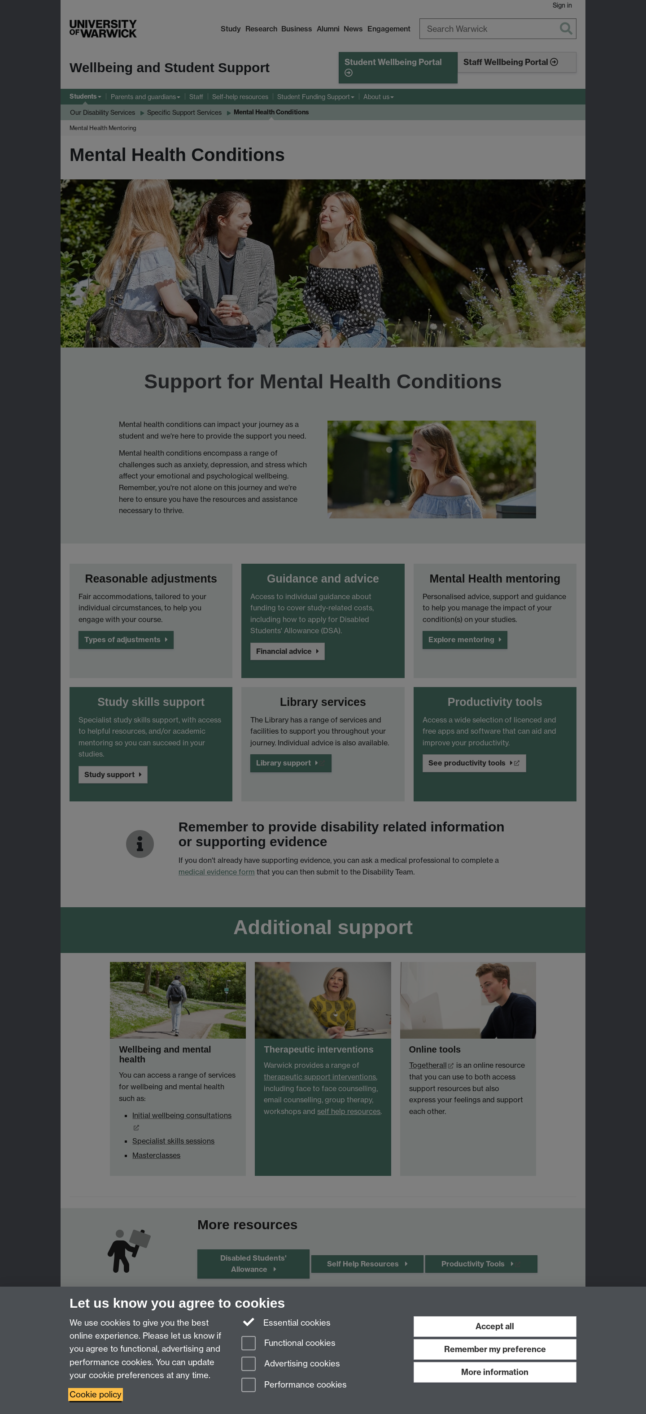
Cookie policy (96, 1394)
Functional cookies (288, 1344)
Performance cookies (294, 1385)
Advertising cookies (290, 1364)
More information (494, 1372)
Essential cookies (286, 1322)
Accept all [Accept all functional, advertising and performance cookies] (495, 1326)
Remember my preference (495, 1349)
